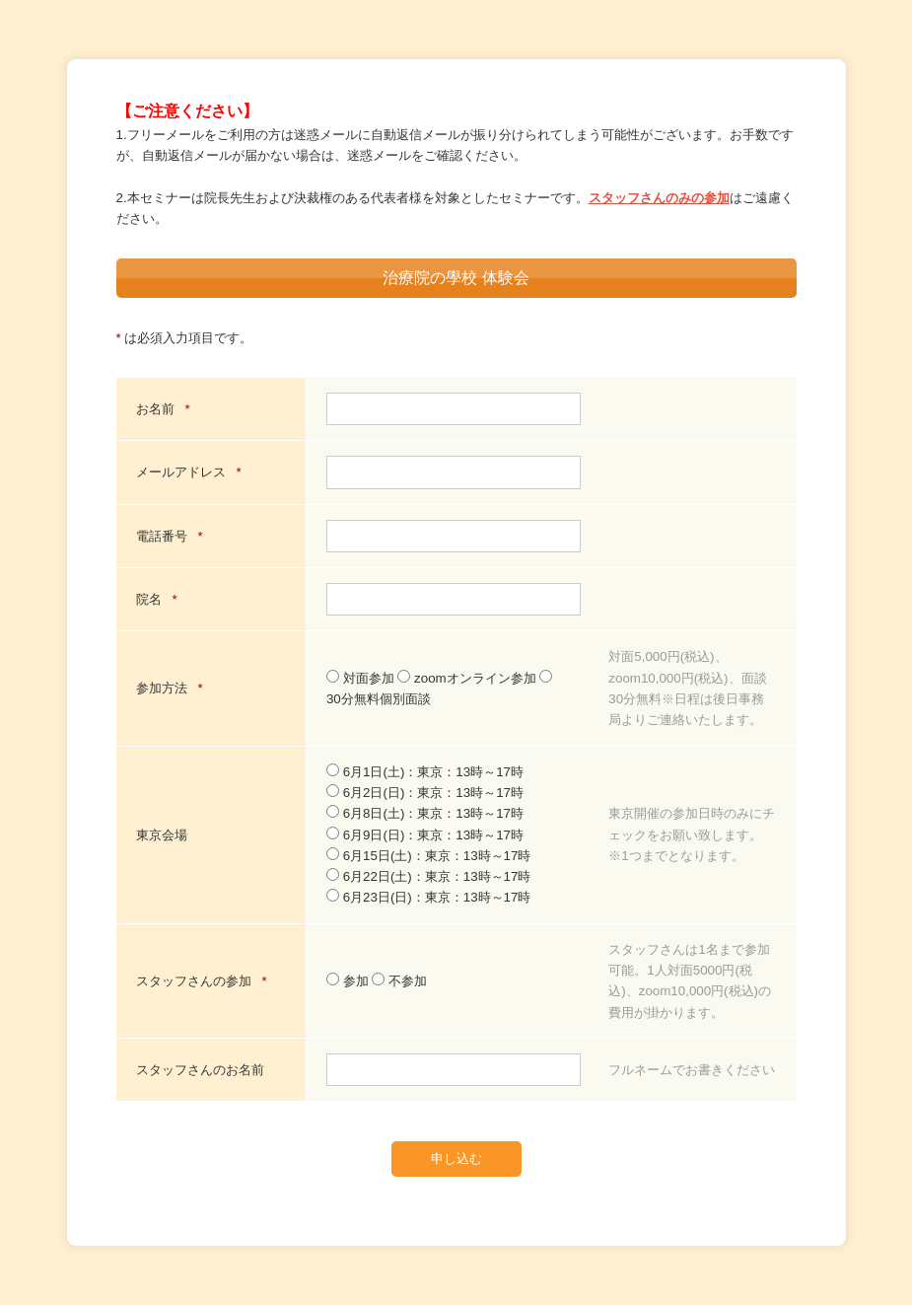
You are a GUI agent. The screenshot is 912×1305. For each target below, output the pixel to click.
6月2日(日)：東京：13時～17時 (425, 792)
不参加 (399, 981)
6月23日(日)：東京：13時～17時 (428, 897)
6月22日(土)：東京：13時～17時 (428, 876)
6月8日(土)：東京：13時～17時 (425, 813)
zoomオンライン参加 (468, 678)
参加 (349, 981)
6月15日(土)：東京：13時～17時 (428, 855)
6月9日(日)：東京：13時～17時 (425, 835)
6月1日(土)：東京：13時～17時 (425, 771)
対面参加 (361, 678)
